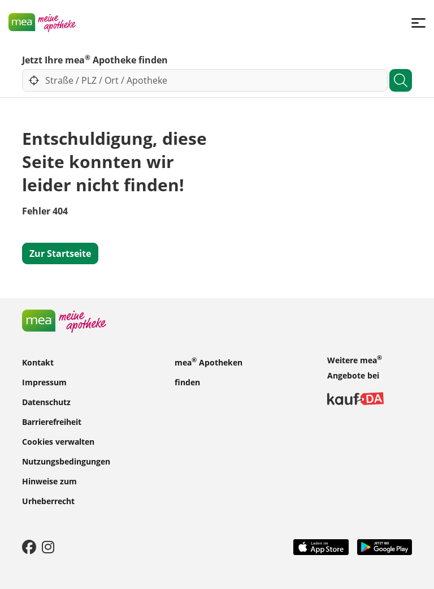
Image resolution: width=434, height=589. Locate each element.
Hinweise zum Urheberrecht (49, 490)
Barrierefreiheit (51, 421)
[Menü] (418, 22)
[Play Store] (385, 546)
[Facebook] (29, 546)
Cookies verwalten (58, 441)
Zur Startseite (60, 253)
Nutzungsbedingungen (66, 460)
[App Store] (321, 546)
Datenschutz (46, 401)
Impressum (44, 381)
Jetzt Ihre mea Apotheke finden (95, 59)
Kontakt (38, 361)
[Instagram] (48, 546)
